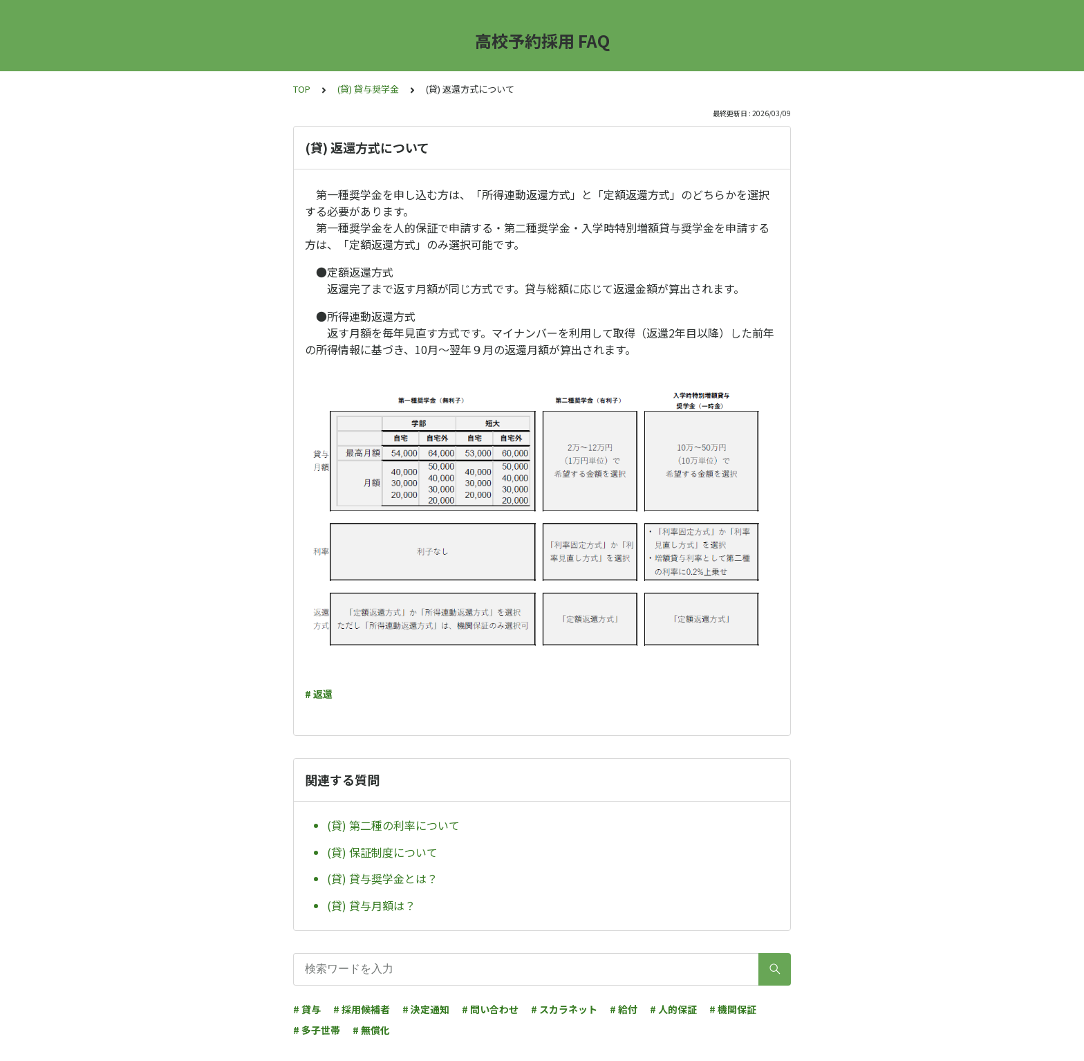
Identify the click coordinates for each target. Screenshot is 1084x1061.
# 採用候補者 (361, 1009)
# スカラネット (564, 1009)
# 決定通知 (425, 1009)
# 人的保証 (673, 1009)
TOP (301, 88)
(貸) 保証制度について (382, 852)
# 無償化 (371, 1030)
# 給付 (623, 1009)
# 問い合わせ (490, 1009)
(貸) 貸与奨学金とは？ (382, 878)
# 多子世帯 (316, 1030)
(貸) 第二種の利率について (393, 825)
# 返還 (319, 694)
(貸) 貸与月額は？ (371, 905)
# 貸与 (307, 1009)
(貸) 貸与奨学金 (368, 88)
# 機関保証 (732, 1009)
